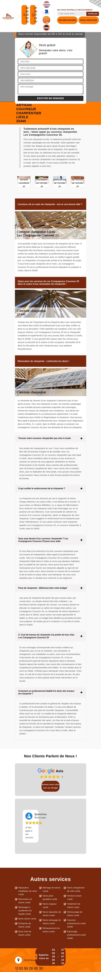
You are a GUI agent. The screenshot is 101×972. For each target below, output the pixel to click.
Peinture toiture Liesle (74, 897)
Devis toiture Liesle (27, 919)
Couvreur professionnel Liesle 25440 (76, 923)
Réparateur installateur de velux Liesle (27, 891)
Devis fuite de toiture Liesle (24, 933)
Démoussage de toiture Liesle (74, 913)
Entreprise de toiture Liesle (24, 925)
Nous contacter (88, 20)
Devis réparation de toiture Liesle (52, 913)
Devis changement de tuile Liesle (76, 889)
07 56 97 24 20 (33, 16)
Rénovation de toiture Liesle (25, 901)
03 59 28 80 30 (25, 16)
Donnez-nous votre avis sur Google (50, 786)
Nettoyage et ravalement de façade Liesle (25, 910)
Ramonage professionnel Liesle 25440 (76, 934)
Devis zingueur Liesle (50, 905)
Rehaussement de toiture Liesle (51, 930)
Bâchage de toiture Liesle (51, 889)
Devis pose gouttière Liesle (50, 897)
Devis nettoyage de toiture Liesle (52, 922)
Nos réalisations (67, 20)
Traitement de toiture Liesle (73, 905)
